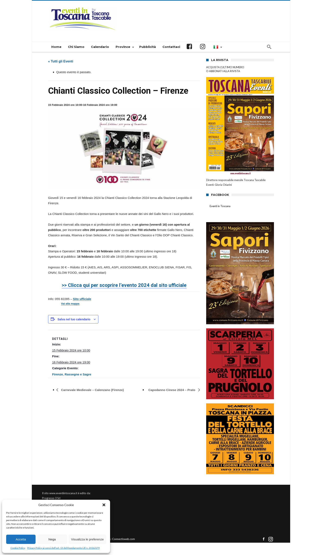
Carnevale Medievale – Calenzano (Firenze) (92, 390)
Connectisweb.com (123, 539)
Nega (52, 539)
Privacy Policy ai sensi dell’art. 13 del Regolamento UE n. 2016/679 (63, 547)
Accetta (21, 539)
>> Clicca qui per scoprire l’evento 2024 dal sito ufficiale (124, 285)
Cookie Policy (17, 547)
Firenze (57, 374)
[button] (104, 505)
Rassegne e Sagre (78, 374)
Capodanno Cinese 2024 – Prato (172, 390)
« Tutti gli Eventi (60, 61)
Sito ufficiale (82, 299)
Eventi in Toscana (220, 206)
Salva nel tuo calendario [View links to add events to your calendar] (74, 319)
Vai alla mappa (70, 303)
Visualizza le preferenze (87, 539)
